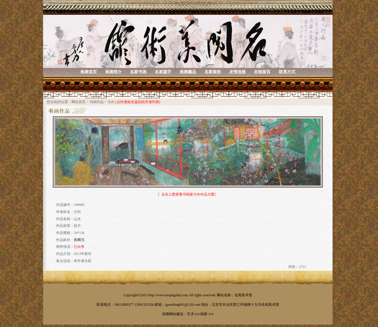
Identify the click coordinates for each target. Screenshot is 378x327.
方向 (111, 102)
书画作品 (96, 102)
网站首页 (78, 102)
